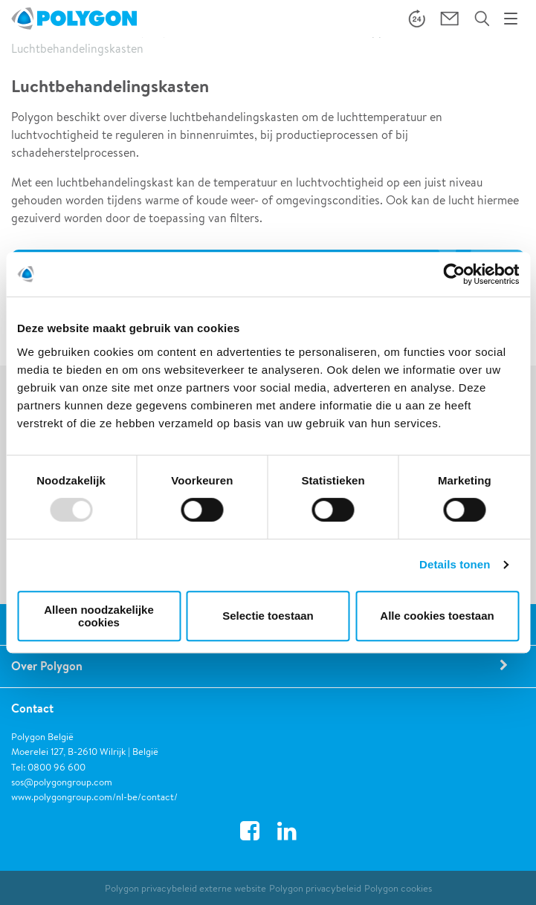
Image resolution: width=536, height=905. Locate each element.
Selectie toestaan (268, 615)
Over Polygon (47, 666)
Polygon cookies (398, 888)
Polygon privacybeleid (315, 888)
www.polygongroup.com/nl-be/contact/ (94, 797)
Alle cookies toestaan (437, 615)
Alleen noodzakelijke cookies (99, 616)
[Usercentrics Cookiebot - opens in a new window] (454, 274)
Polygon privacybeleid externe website (185, 888)
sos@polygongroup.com (61, 782)
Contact (32, 708)
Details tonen (454, 564)
